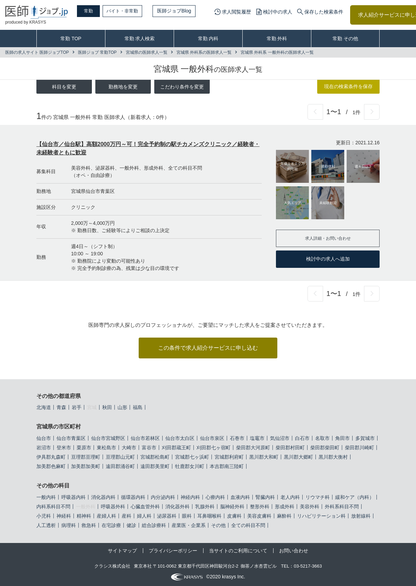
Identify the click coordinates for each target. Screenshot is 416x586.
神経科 (64, 516)
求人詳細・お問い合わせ (328, 238)
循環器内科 (133, 497)
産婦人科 (106, 516)
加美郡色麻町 (51, 466)
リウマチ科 (317, 497)
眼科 (187, 516)
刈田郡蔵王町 (176, 447)
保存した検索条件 (323, 12)
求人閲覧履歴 (236, 12)
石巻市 (237, 438)
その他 (218, 525)
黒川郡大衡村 (333, 457)
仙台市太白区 (179, 438)
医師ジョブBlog (184, 11)
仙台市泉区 (212, 438)
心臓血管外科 (145, 506)
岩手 (76, 407)
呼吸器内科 (73, 497)
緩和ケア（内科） (354, 497)
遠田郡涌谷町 (120, 466)
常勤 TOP (70, 38)
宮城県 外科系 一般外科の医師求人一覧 (277, 52)
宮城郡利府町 (229, 457)
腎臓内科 (265, 497)
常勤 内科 (208, 38)
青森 (61, 407)
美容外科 (309, 506)
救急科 (88, 525)
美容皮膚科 (259, 516)
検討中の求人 (277, 12)
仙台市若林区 (145, 438)
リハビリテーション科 (321, 516)
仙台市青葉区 (71, 438)
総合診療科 (154, 525)
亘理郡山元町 (120, 457)
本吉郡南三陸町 (227, 466)
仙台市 (43, 438)
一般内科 (46, 497)
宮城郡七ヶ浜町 (192, 457)
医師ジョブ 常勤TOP (97, 52)
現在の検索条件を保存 (348, 86)
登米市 (64, 447)
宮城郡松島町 (155, 457)
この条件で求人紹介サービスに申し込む (208, 348)
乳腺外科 (205, 506)
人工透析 (46, 525)
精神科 (84, 516)
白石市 (302, 438)
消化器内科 (103, 497)
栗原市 (84, 447)
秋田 (107, 407)
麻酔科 (284, 516)
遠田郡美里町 (155, 466)
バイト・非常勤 (131, 11)
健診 (131, 525)
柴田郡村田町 (290, 447)
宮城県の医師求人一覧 (146, 52)
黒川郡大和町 (263, 457)
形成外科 (284, 506)
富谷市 (149, 447)
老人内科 (290, 497)
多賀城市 (365, 438)
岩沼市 (43, 447)
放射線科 (361, 516)
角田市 (342, 438)
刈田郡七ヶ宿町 (214, 447)
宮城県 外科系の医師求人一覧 (204, 52)
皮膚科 (234, 516)
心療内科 (215, 497)
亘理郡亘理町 (85, 457)
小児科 (43, 516)
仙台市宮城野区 (108, 438)
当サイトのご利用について (238, 550)
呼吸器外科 (113, 506)
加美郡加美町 (85, 466)
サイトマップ (122, 550)
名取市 (322, 438)
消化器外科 (177, 506)
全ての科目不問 (248, 525)
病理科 (68, 525)
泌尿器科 (166, 516)
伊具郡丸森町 (51, 457)
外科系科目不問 (342, 506)
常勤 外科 (277, 38)
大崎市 (129, 447)
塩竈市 (257, 438)
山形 (122, 407)
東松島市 (106, 447)
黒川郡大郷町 (298, 457)
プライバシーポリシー (173, 550)
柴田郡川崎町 (359, 447)
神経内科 (190, 497)
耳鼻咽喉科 (209, 516)
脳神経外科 (232, 506)
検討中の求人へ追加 (328, 259)
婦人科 (144, 516)
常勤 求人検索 (139, 38)
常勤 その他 (345, 38)
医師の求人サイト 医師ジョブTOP (37, 52)
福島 (137, 407)
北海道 (43, 407)
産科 (126, 516)
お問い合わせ (293, 550)
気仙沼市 (279, 438)
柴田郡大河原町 (253, 447)
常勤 (92, 11)
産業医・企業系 (189, 525)
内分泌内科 (163, 497)
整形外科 (259, 506)
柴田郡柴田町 (324, 447)
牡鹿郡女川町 (189, 466)
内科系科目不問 (53, 506)
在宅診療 (111, 525)
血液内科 (240, 497)
